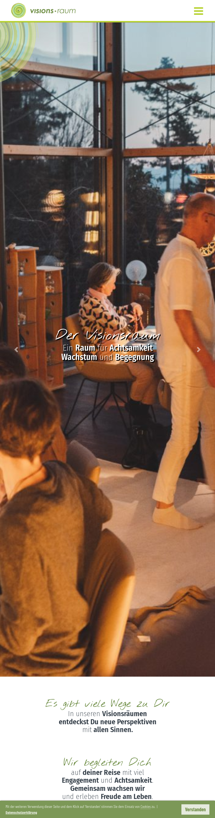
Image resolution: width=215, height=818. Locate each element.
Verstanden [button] (195, 809)
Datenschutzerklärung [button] (21, 812)
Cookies (146, 806)
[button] (16, 349)
